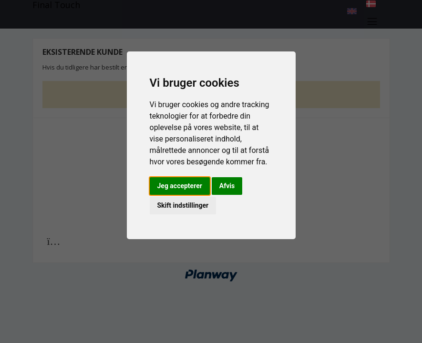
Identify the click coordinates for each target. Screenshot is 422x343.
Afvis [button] (227, 186)
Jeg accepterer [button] (179, 186)
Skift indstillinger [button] (183, 205)
